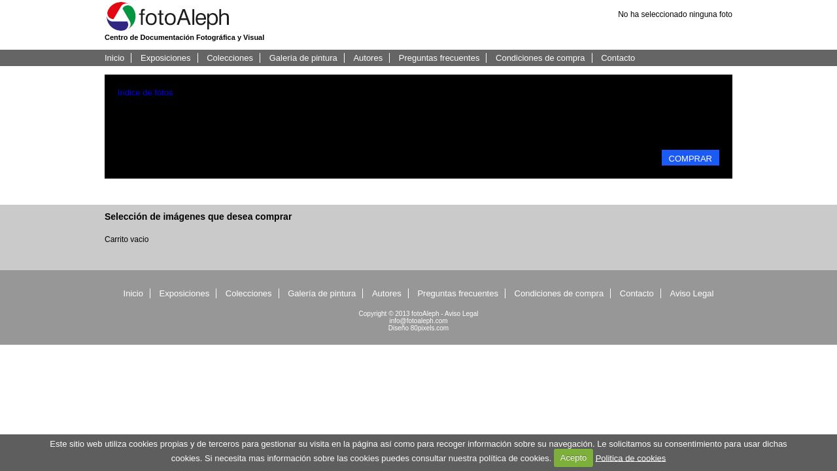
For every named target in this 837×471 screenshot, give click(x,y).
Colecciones (230, 58)
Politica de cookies (631, 457)
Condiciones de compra (540, 58)
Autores (368, 58)
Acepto (573, 457)
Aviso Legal (691, 293)
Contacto (618, 58)
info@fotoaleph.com (418, 320)
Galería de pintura (303, 58)
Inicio (114, 58)
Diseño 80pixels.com (418, 328)
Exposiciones (166, 58)
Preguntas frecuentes (439, 58)
